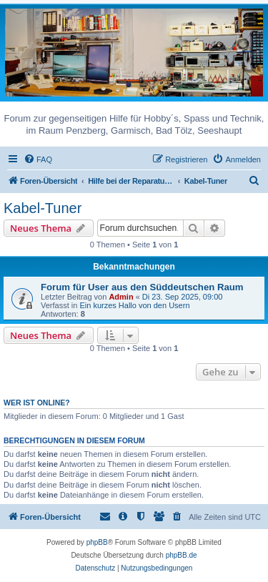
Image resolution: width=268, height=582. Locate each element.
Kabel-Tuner (42, 208)
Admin (121, 296)
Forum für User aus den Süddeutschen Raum (142, 287)
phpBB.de (181, 555)
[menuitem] (38, 159)
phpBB (97, 542)
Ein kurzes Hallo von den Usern (134, 305)
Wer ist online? (37, 402)
